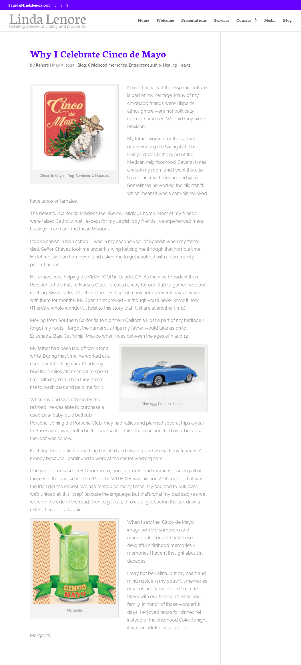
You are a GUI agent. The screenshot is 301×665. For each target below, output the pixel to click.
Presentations (194, 20)
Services (221, 20)
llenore (42, 65)
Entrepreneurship (145, 65)
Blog (287, 20)
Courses (243, 20)
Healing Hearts (177, 65)
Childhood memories (107, 65)
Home (143, 20)
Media (270, 20)
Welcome (165, 20)
